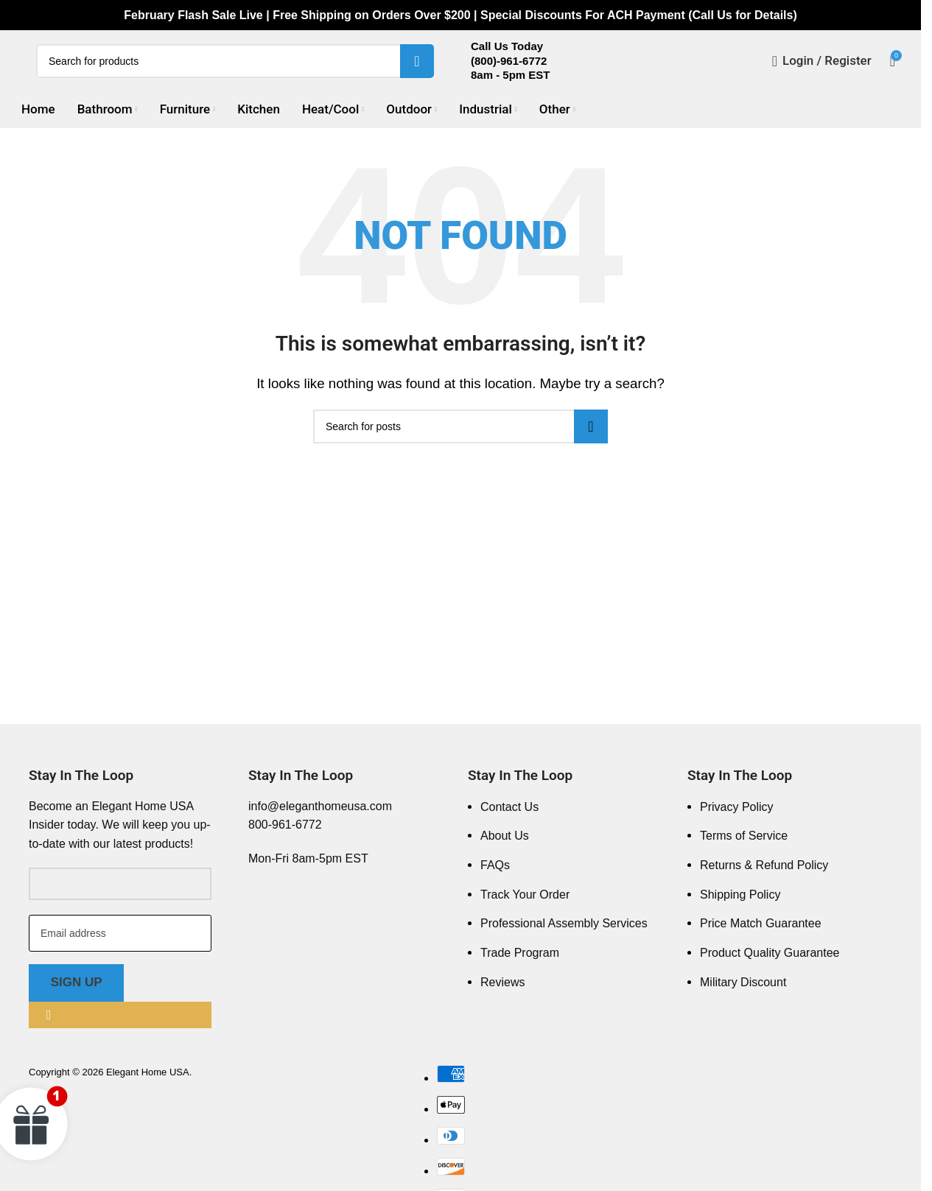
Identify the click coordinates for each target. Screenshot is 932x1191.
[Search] (235, 69)
